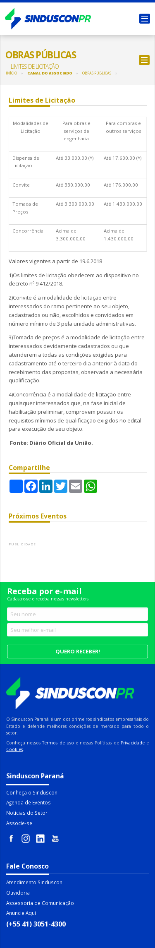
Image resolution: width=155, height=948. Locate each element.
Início (11, 73)
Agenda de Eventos (28, 802)
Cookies (14, 749)
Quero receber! (77, 651)
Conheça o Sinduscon (31, 792)
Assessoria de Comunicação (40, 903)
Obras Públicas (96, 73)
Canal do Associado (49, 73)
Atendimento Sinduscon (34, 882)
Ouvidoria (18, 892)
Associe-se (19, 823)
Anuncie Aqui (21, 913)
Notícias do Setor (27, 812)
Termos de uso (58, 743)
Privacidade (133, 743)
